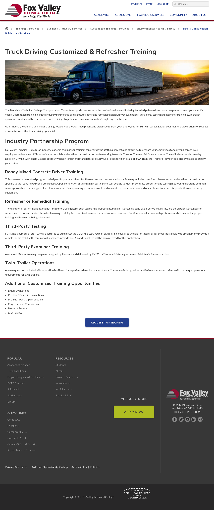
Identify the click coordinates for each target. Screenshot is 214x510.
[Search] (190, 4)
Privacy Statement (17, 466)
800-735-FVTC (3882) (187, 411)
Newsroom (162, 4)
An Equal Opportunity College (50, 466)
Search (175, 4)
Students (136, 4)
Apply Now (134, 412)
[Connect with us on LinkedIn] (193, 419)
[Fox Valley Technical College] (33, 11)
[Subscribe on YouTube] (187, 419)
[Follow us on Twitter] (181, 419)
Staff (149, 4)
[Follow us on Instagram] (200, 419)
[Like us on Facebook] (174, 419)
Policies (94, 466)
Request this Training (107, 322)
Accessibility (79, 466)
